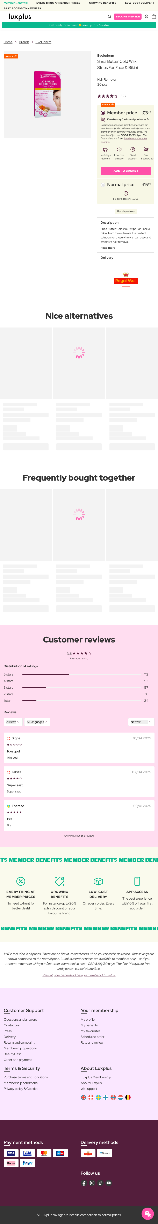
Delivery (10, 1037)
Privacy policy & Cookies (21, 1089)
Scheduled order (93, 1037)
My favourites (90, 1031)
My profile (88, 1019)
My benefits (89, 1025)
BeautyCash (13, 1054)
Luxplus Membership (96, 1077)
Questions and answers (20, 1019)
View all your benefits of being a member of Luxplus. (79, 975)
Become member (128, 16)
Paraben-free (126, 211)
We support (89, 1089)
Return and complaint (19, 1042)
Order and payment (18, 1060)
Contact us (12, 1025)
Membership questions (20, 1048)
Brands (24, 42)
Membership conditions (20, 1083)
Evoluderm (43, 42)
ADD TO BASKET (126, 171)
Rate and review (92, 1042)
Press (8, 1031)
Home (8, 42)
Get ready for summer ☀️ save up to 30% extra (79, 25)
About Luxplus (91, 1083)
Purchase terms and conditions (26, 1077)
